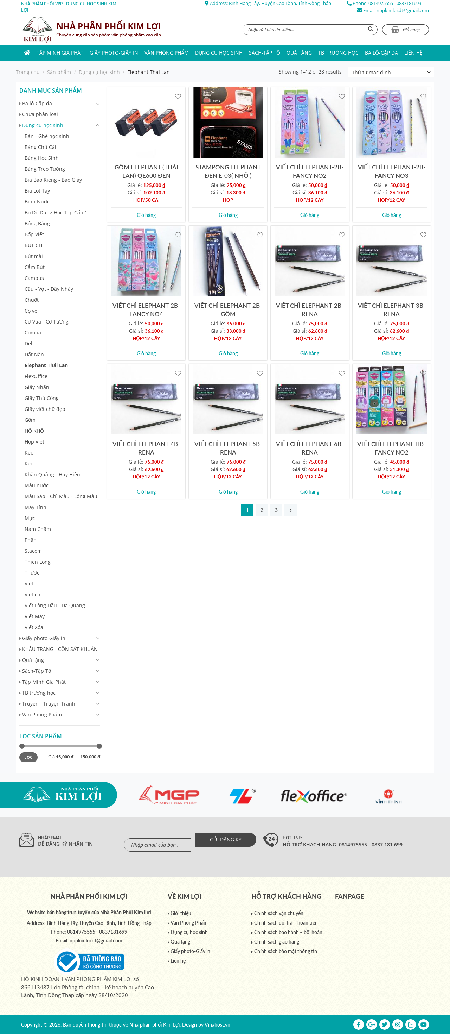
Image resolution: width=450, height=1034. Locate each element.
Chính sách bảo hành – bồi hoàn (288, 932)
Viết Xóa (34, 627)
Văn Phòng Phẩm (166, 52)
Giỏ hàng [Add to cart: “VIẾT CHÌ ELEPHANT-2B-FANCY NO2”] (309, 215)
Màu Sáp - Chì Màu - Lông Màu (61, 496)
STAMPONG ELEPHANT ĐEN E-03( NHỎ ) (228, 171)
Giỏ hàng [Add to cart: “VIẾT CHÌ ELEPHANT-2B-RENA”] (309, 353)
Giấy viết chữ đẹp (45, 409)
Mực (30, 518)
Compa (33, 332)
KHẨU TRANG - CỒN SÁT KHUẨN (60, 649)
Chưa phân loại (40, 114)
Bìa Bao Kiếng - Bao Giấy (53, 179)
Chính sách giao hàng (276, 942)
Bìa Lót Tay (37, 190)
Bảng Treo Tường (45, 168)
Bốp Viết (34, 234)
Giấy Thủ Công (42, 398)
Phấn (31, 540)
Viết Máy (35, 616)
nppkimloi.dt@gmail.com (403, 10)
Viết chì (33, 594)
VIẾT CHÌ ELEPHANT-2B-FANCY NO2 (309, 171)
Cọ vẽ (31, 310)
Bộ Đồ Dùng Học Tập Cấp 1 (56, 212)
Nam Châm (38, 529)
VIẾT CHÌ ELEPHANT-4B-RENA (146, 448)
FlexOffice (36, 376)
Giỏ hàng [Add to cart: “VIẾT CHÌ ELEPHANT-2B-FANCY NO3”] (391, 215)
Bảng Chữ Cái (40, 147)
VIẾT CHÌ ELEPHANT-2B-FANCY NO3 (391, 171)
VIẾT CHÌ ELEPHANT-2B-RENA (309, 309)
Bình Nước (37, 201)
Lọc (28, 757)
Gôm (30, 419)
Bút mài (34, 256)
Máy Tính (35, 507)
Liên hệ (413, 52)
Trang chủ (28, 72)
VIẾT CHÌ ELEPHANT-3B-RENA (391, 309)
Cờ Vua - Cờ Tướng (47, 321)
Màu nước (37, 485)
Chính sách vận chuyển (278, 913)
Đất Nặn (34, 354)
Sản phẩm (59, 72)
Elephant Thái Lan (46, 365)
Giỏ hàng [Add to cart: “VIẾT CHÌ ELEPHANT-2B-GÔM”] (228, 353)
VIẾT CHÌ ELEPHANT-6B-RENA (309, 448)
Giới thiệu (181, 913)
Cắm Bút (35, 267)
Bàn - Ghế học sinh (47, 136)
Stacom (33, 550)
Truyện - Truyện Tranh (48, 703)
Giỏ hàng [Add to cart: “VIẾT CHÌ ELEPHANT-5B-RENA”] (228, 492)
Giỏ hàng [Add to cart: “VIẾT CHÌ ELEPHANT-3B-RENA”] (391, 353)
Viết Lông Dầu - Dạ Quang (55, 605)
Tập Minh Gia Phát (60, 52)
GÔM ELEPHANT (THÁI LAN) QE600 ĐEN (146, 171)
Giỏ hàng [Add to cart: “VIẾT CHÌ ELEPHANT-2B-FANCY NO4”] (146, 353)
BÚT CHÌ (34, 245)
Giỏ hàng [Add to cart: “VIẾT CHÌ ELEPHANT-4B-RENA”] (146, 492)
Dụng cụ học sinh (219, 52)
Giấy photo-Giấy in (114, 52)
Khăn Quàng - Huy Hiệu (52, 474)
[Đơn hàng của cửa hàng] (391, 72)
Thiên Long (38, 561)
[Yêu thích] (178, 96)
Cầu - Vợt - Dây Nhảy (49, 289)
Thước (32, 572)
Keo (29, 452)
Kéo (29, 463)
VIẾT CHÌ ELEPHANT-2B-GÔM (228, 309)
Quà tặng (299, 52)
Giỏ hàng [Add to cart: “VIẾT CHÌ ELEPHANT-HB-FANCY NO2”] (391, 492)
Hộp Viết (34, 441)
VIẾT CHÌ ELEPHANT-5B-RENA (228, 448)
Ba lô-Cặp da (381, 52)
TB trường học (338, 52)
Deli (29, 343)
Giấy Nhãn (37, 387)
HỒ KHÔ (34, 430)
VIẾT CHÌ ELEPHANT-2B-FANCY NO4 (146, 309)
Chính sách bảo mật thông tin (285, 951)
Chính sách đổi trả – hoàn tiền (286, 923)
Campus (34, 278)
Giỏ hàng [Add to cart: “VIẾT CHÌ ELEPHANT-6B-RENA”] (309, 492)
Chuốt (32, 299)
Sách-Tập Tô (264, 52)
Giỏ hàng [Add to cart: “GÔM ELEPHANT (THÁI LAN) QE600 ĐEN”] (146, 215)
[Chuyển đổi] (98, 104)
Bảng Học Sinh (42, 158)
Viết (29, 583)
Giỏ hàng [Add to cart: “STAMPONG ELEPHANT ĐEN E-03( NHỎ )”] (228, 215)
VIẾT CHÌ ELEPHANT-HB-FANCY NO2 (391, 448)
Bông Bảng (37, 223)
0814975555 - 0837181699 (394, 3)
